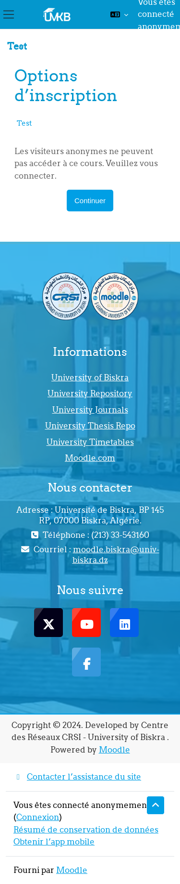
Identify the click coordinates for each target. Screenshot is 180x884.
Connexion (37, 817)
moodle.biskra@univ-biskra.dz (115, 554)
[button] (119, 14)
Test (24, 123)
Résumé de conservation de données (85, 829)
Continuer (90, 200)
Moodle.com (90, 458)
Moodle (114, 749)
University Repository (90, 393)
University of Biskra (90, 377)
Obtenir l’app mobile (54, 841)
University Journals (90, 409)
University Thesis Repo (90, 425)
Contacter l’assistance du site (77, 776)
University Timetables (90, 442)
